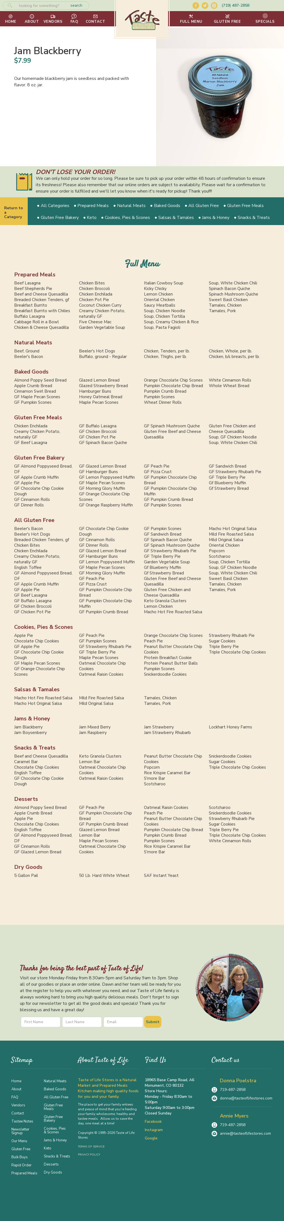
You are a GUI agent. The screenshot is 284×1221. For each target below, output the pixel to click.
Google (151, 1138)
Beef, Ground (26, 351)
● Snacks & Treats (252, 218)
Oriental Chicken (159, 299)
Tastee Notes (22, 1121)
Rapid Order (21, 1165)
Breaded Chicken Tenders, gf (41, 299)
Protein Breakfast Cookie (168, 657)
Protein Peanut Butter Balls (171, 663)
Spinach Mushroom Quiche (233, 294)
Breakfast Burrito (30, 305)
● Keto (90, 218)
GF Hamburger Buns (98, 472)
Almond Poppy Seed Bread (40, 380)
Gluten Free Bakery (39, 457)
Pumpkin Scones (159, 397)
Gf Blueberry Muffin (227, 483)
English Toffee (28, 567)
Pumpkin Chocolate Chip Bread (173, 386)
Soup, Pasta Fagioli (162, 327)
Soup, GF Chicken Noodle (233, 437)
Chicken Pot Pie (94, 299)
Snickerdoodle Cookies (165, 674)
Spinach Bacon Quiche (229, 288)
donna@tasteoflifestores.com (246, 1098)
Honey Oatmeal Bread (100, 397)
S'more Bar (154, 778)
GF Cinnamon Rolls (32, 499)
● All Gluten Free (202, 206)
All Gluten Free (34, 520)
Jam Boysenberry (30, 732)
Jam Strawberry (159, 727)
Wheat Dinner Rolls (163, 402)
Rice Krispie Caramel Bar (167, 773)
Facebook (153, 1121)
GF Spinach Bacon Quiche (103, 442)
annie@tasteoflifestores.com (245, 1133)
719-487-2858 (232, 1089)
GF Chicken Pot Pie (97, 437)
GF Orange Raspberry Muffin (106, 505)
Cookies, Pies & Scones (43, 627)
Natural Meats (33, 342)
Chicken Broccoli (94, 288)
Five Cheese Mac (95, 322)
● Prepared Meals (91, 206)
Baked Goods (31, 371)
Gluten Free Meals (38, 417)
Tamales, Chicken (225, 305)
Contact (17, 1113)
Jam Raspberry (93, 732)
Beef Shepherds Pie (33, 288)
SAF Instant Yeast (161, 875)
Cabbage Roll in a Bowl (36, 322)
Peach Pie (153, 641)
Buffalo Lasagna (29, 316)
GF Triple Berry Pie (227, 477)
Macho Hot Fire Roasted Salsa (173, 612)
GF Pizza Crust (158, 472)
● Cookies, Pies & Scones (125, 218)
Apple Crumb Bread (33, 386)
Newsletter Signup (20, 1131)
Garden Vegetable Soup (102, 327)
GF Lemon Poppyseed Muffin (107, 477)
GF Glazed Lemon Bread (102, 466)
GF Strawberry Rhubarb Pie (235, 472)
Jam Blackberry (28, 727)
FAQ (14, 1097)
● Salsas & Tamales (174, 218)
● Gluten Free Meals (243, 206)
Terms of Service (91, 1147)
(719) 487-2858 (235, 5)
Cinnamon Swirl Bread (35, 391)
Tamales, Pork (222, 311)
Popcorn (217, 551)
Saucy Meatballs (159, 305)
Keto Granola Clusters (165, 601)
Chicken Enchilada (95, 294)
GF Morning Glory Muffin (102, 488)
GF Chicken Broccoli (97, 431)
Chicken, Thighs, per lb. (165, 356)
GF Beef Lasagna (30, 442)
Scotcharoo (219, 556)
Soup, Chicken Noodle (164, 311)
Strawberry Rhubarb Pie (232, 635)
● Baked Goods (165, 206)
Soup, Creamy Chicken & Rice (171, 322)
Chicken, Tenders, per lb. (167, 351)
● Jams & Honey (214, 218)
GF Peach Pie (156, 466)
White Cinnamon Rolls (230, 380)
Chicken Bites (92, 283)
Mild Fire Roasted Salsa (231, 534)
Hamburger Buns (95, 391)
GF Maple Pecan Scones (37, 397)
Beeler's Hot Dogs (97, 351)
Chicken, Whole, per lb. (230, 351)
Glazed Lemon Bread (99, 380)
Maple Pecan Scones (98, 402)
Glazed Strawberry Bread (103, 386)
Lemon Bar (89, 762)
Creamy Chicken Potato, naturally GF (102, 313)
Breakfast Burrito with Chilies (42, 311)
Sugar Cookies (222, 641)
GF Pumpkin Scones (33, 402)
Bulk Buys (19, 1157)
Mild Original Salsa (226, 540)
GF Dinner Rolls (29, 505)
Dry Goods (28, 867)
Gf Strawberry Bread (229, 488)
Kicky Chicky (155, 288)
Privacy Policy (89, 1155)
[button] (191, 18)
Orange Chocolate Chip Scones (173, 380)
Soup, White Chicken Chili (233, 283)
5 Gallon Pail (26, 875)
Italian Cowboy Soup (163, 283)
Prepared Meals (34, 274)
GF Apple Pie (27, 483)
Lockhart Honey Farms (230, 727)
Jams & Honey (32, 718)
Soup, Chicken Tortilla (164, 316)
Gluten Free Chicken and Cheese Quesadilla (232, 428)
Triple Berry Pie (224, 646)
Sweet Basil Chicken (228, 299)
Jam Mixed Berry (95, 727)
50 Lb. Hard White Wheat (104, 875)
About (16, 1089)
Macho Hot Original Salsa (233, 528)
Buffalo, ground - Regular (103, 356)
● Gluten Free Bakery (58, 218)
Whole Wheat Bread (229, 386)
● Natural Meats (129, 206)
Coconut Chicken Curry (100, 305)
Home (16, 1081)
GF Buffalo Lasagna (97, 426)
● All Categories (53, 206)
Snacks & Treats (34, 747)
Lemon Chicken (158, 294)
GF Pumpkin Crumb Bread (168, 499)
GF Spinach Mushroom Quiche (172, 426)
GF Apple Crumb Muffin (36, 477)
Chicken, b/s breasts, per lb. (234, 356)
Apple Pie (23, 635)
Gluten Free (20, 1149)
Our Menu (19, 1141)
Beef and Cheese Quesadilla (41, 294)
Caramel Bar (26, 762)
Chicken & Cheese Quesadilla (41, 327)
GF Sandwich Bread (227, 466)
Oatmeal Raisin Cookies (101, 674)
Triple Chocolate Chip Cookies (237, 652)
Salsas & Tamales (37, 689)
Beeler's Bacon (28, 356)
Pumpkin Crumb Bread (165, 391)
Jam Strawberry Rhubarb (167, 732)
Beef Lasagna (27, 283)
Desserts (26, 799)
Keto (47, 1148)
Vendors (18, 1105)
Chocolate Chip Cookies (36, 641)
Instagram (154, 1129)
